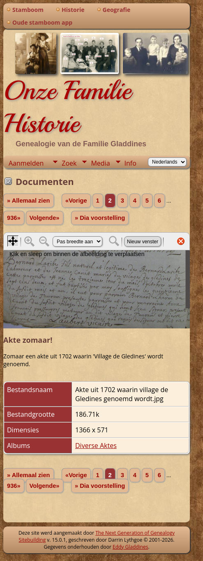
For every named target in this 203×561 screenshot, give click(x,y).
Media (100, 163)
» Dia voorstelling (100, 218)
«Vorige (76, 200)
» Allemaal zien (28, 200)
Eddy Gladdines (130, 546)
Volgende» (45, 218)
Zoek (69, 163)
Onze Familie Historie (67, 107)
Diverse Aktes (96, 445)
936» (14, 218)
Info (130, 163)
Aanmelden (26, 163)
